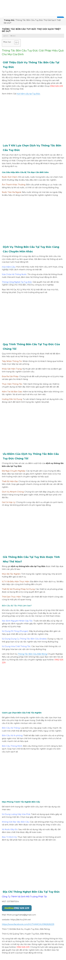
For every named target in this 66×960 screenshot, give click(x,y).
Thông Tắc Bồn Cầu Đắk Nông (32, 654)
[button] (15, 42)
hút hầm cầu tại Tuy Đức (28, 93)
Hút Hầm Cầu (8, 267)
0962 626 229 (16, 908)
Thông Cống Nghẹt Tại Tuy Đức (17, 282)
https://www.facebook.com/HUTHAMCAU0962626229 (28, 924)
